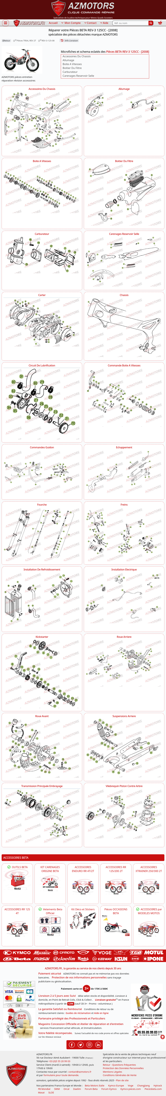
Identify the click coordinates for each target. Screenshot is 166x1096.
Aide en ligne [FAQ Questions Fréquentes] (101, 1013)
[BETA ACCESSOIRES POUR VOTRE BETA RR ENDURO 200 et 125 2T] (116, 887)
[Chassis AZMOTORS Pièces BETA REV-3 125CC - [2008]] (124, 327)
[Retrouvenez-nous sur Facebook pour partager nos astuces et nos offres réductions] (72, 1044)
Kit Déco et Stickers (83, 909)
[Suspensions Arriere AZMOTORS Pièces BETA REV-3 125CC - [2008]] (124, 748)
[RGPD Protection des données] (147, 998)
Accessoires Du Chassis (77, 56)
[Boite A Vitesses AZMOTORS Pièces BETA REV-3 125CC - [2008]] (41, 188)
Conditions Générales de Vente (119, 1075)
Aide (104, 23)
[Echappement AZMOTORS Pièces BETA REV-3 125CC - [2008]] (124, 472)
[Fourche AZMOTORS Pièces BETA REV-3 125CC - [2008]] (41, 534)
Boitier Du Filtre (72, 68)
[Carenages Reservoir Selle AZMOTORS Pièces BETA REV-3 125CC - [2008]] (124, 261)
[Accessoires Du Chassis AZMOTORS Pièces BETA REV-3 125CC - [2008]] (41, 122)
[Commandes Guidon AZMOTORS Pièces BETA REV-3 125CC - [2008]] (41, 473)
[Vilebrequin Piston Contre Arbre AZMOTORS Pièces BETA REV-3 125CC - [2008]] (124, 813)
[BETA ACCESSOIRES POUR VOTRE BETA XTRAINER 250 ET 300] (149, 887)
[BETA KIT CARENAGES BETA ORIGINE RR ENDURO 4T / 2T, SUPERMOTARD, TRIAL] (50, 883)
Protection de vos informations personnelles (79, 977)
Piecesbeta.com (153, 1088)
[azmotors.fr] (29, 23)
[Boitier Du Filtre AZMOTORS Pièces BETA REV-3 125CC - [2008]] (124, 194)
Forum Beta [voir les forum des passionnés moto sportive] (91, 1088)
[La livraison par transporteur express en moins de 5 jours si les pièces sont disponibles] (19, 1024)
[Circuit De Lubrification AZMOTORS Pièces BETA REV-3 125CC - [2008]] (41, 403)
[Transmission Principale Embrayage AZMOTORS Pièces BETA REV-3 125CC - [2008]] (41, 816)
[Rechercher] (150, 23)
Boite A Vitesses (72, 64)
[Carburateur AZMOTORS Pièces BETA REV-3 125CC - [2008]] (41, 254)
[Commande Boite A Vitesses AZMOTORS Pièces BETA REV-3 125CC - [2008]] (124, 397)
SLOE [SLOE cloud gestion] (51, 1092)
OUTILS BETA (17, 867)
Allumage (68, 60)
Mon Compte (71, 23)
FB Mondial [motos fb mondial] (44, 1088)
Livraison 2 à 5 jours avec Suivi (57, 996)
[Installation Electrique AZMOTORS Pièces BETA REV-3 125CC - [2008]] (124, 597)
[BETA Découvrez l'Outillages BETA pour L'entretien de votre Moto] (17, 879)
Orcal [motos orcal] (66, 1088)
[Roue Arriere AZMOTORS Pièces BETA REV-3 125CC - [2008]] (124, 663)
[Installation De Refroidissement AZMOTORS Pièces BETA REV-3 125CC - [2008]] (41, 600)
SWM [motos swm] (57, 1088)
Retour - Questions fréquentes (119, 1064)
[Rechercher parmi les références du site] (130, 23)
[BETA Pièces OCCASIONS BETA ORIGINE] (116, 925)
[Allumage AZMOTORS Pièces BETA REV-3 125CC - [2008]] (124, 108)
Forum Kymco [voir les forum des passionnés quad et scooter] (109, 1088)
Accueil (53, 23)
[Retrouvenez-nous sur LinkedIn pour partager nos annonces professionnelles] (98, 1044)
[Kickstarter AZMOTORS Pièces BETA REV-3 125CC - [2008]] (41, 673)
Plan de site (122, 1080)
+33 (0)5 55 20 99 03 (59, 1061)
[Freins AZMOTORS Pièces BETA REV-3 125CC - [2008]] (124, 534)
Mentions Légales (112, 1071)
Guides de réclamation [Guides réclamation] (78, 1013)
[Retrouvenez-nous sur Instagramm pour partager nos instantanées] (89, 1044)
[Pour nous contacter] (147, 1025)
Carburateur (70, 72)
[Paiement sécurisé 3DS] (19, 994)
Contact (90, 23)
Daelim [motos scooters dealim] (77, 1088)
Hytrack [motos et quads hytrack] (158, 1085)
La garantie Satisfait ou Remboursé (60, 1009)
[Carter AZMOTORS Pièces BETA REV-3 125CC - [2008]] (41, 322)
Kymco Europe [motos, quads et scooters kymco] (116, 1085)
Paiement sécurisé (49, 973)
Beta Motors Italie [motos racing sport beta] (94, 1085)
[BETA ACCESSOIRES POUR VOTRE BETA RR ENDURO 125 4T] (17, 929)
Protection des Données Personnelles (123, 1068)
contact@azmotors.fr (79, 1071)
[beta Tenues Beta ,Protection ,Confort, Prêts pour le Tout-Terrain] (50, 925)
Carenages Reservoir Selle (78, 76)
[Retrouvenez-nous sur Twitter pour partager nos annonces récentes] (80, 1044)
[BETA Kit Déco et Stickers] (83, 920)
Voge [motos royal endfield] (130, 1085)
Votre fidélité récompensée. (55, 1033)
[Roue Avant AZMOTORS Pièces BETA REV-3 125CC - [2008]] (41, 748)
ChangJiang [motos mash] (143, 1085)
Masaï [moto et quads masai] (41, 1092)
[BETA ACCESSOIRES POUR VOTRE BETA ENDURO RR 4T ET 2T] (83, 887)
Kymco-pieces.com (130, 1088)
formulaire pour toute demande (60, 1075)
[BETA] (149, 929)
